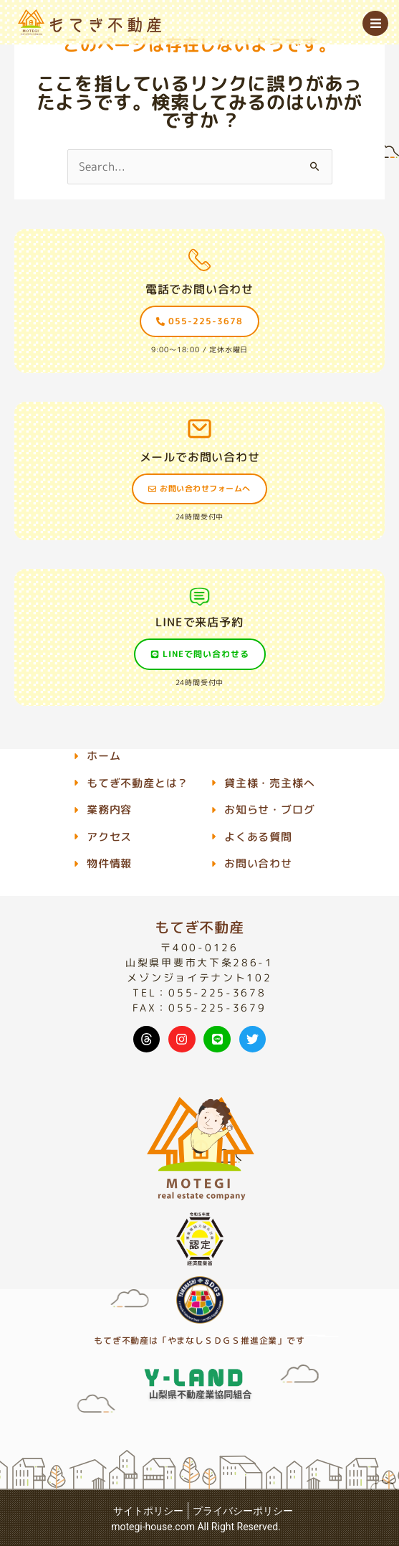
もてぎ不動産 (199, 927)
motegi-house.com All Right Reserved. (196, 1526)
